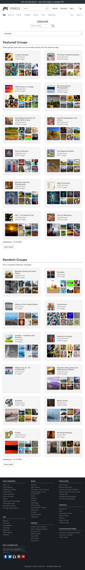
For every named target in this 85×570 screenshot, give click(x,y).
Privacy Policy (64, 523)
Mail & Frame (36, 534)
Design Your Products (38, 527)
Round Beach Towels (38, 507)
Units (61, 537)
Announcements (8, 494)
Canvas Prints (36, 514)
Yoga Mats (35, 510)
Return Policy (64, 516)
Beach (36, 15)
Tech (43, 15)
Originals (6, 535)
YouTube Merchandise (67, 499)
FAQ (60, 511)
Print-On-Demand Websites (69, 489)
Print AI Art (35, 541)
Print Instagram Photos (39, 529)
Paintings (6, 523)
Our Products (7, 487)
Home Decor (35, 487)
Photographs (7, 525)
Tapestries (34, 517)
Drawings (6, 528)
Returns (62, 518)
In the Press (7, 492)
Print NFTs (34, 536)
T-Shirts (34, 500)
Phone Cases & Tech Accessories (38, 493)
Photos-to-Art (35, 531)
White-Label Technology (11, 501)
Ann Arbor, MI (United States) (69, 532)
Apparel (34, 498)
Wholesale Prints (9, 503)
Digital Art (6, 530)
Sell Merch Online (9, 506)
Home (19, 15)
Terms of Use (64, 520)
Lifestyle (27, 15)
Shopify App (63, 494)
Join (72, 15)
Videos (5, 499)
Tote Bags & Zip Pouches (40, 489)
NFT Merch (35, 538)
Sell (72, 8)
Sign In (79, 15)
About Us (6, 485)
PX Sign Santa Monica (11, 508)
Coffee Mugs (35, 505)
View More (8, 247)
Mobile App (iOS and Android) (69, 492)
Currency (62, 535)
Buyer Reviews (8, 496)
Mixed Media (7, 532)
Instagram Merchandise (67, 496)
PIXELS (15, 8)
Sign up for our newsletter (12, 549)
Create (63, 8)
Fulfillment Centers (9, 489)
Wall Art (11, 15)
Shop (55, 8)
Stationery (52, 15)
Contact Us (63, 509)
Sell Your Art (63, 485)
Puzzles (34, 512)
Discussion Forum (65, 513)
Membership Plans (65, 487)
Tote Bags (34, 503)
